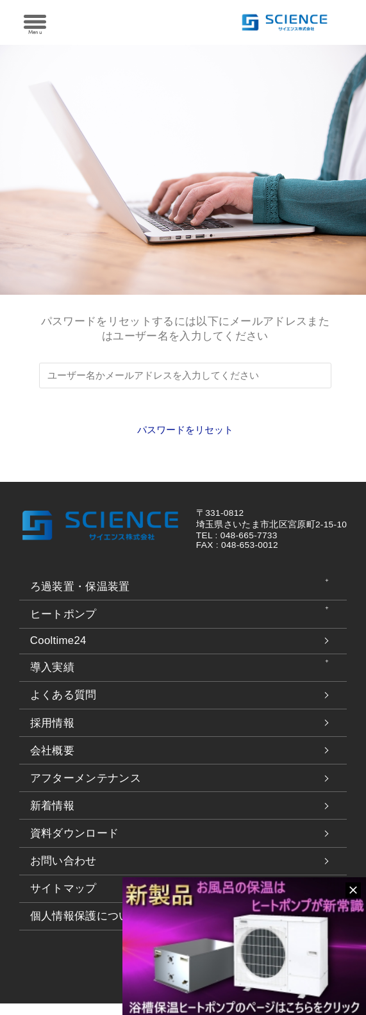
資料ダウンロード (74, 845)
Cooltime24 (58, 652)
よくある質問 (63, 706)
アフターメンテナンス (85, 789)
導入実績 (52, 679)
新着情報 (52, 817)
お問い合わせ (63, 872)
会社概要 (52, 761)
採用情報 (52, 734)
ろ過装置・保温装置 (80, 597)
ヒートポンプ (63, 626)
